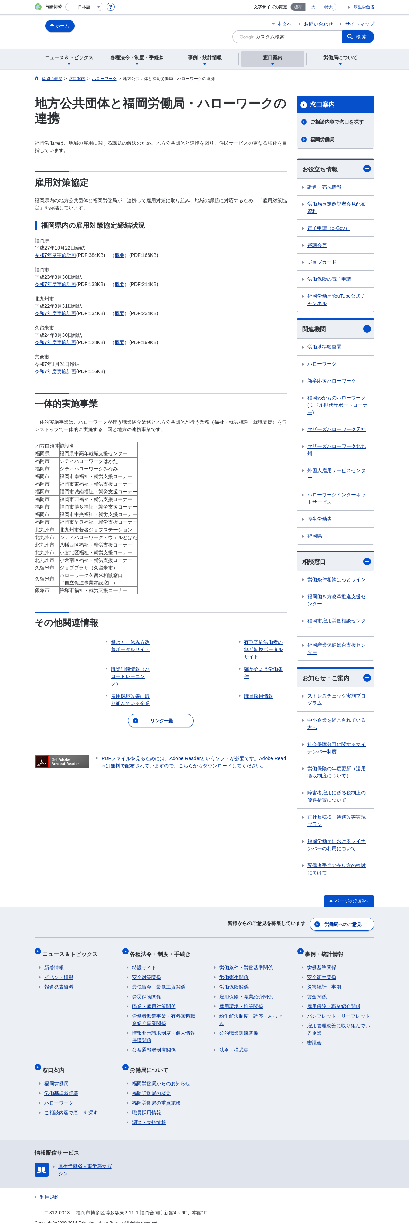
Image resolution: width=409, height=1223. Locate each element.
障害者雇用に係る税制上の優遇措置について (336, 798)
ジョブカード (322, 262)
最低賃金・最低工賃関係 (158, 982)
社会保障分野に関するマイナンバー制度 (336, 749)
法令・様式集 (234, 1045)
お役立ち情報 (336, 169)
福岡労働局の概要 (151, 1084)
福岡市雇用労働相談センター (336, 625)
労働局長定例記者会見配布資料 (336, 207)
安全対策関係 (146, 972)
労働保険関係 (234, 982)
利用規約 (49, 1188)
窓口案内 (322, 104)
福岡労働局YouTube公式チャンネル (336, 300)
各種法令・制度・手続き (162, 951)
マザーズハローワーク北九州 (336, 450)
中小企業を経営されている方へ (336, 725)
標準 (298, 7)
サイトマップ (359, 23)
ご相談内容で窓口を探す (337, 122)
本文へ (284, 23)
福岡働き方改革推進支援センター (336, 601)
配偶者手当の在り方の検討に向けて (336, 870)
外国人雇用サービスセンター (336, 475)
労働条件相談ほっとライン (336, 581)
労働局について (151, 1063)
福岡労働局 (322, 139)
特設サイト (144, 963)
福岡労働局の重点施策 (156, 1094)
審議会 (314, 1038)
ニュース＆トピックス (72, 951)
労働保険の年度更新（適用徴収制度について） (336, 773)
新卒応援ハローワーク (331, 382)
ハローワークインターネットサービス (336, 499)
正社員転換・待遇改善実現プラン (336, 822)
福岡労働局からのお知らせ (161, 1074)
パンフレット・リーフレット (338, 1011)
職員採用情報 (146, 1103)
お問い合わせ (318, 23)
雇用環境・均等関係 (241, 1002)
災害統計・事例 (324, 982)
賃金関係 (317, 992)
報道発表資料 (58, 982)
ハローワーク (322, 365)
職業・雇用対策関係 (154, 1002)
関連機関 (336, 329)
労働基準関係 (321, 963)
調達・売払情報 (324, 187)
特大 (328, 7)
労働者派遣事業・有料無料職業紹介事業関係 (163, 1015)
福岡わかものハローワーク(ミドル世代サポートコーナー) (337, 406)
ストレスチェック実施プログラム (336, 701)
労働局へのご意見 (343, 924)
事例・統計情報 (326, 951)
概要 (119, 255)
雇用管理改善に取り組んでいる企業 (338, 1024)
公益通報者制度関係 (154, 1045)
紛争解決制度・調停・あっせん (250, 1015)
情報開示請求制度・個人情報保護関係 (163, 1032)
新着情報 (54, 963)
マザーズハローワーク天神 (336, 430)
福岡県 (314, 537)
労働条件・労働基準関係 (246, 963)
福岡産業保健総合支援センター (336, 650)
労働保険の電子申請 (329, 279)
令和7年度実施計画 (55, 255)
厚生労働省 (364, 7)
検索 (362, 36)
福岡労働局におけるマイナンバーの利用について (336, 846)
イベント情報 (58, 972)
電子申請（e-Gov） (328, 228)
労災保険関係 (146, 992)
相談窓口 (336, 563)
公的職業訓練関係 (238, 1028)
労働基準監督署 (324, 348)
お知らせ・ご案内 (336, 679)
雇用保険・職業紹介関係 (246, 992)
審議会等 (317, 245)
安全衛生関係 (321, 972)
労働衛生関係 (234, 972)
